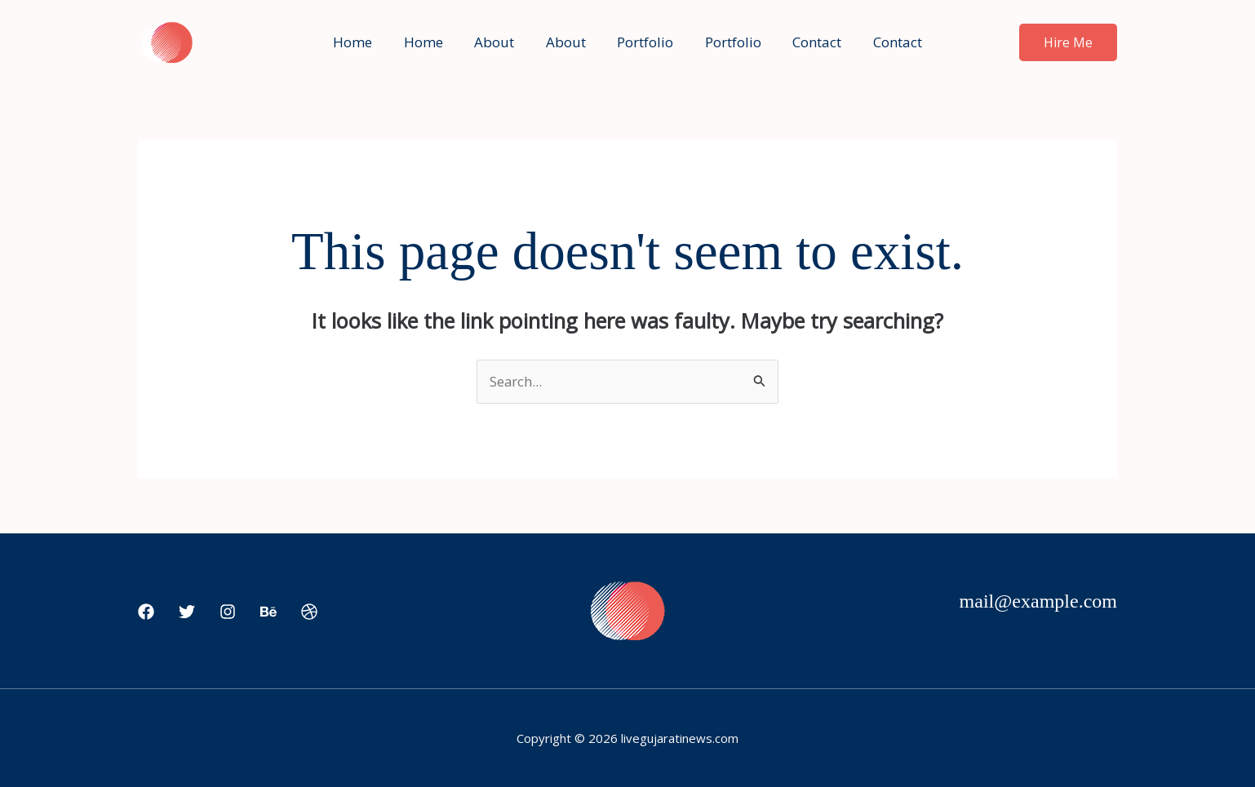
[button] (1068, 42)
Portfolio (643, 42)
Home (365, 42)
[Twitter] (187, 612)
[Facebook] (146, 612)
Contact (807, 42)
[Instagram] (228, 612)
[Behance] (268, 612)
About (500, 42)
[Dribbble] (309, 612)
